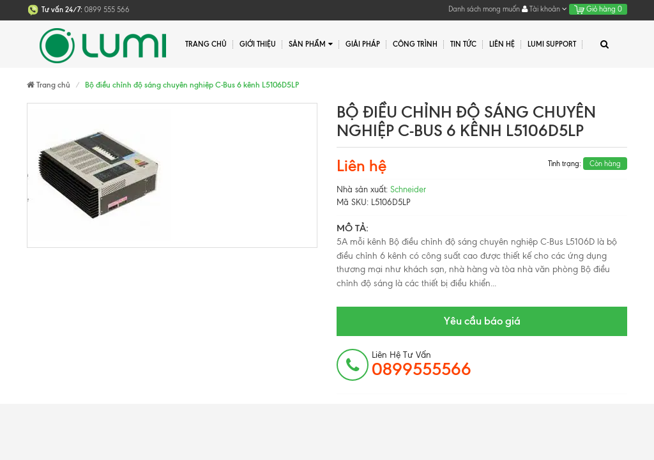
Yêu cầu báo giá (482, 320)
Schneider (408, 189)
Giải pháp (363, 44)
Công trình (415, 44)
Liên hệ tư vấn (421, 364)
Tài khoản (544, 8)
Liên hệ (502, 44)
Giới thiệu (258, 44)
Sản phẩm (311, 44)
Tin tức (463, 44)
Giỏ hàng (598, 8)
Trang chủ (206, 44)
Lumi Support (552, 44)
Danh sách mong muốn (484, 8)
